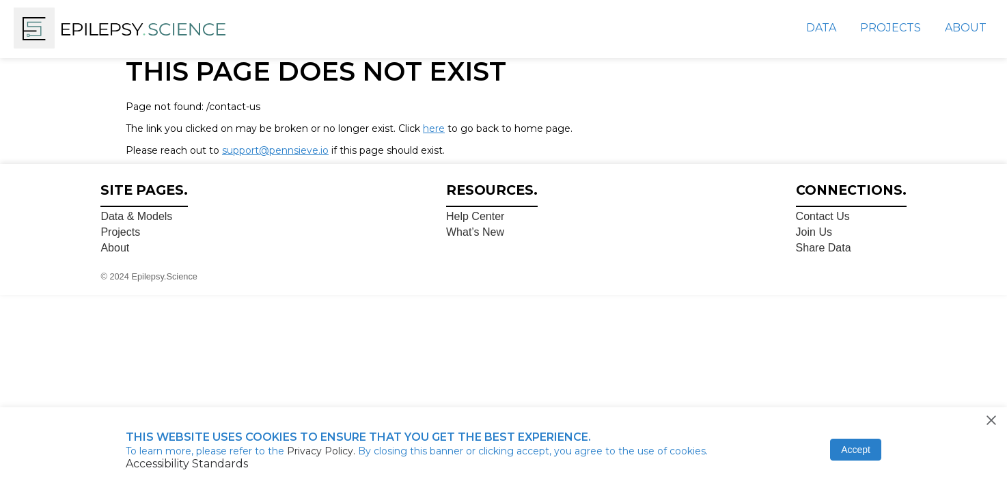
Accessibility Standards (187, 463)
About (966, 27)
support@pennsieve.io (275, 150)
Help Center (475, 216)
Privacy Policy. (322, 451)
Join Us (814, 232)
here (434, 128)
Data (821, 27)
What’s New (475, 232)
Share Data (823, 248)
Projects (890, 27)
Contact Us (823, 216)
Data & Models (136, 216)
